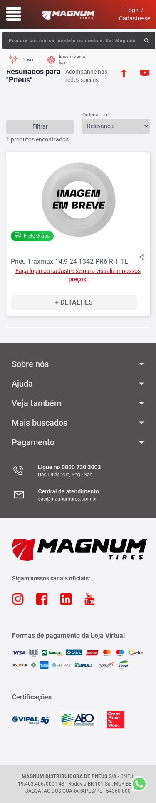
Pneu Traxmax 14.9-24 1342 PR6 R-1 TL (69, 261)
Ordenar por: (96, 115)
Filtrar (40, 126)
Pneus (27, 59)
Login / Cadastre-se (134, 14)
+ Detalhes (74, 302)
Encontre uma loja (72, 59)
